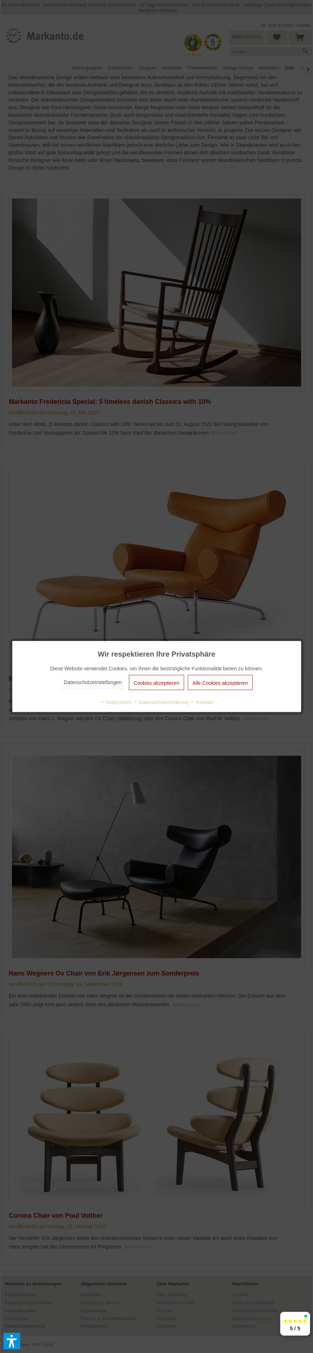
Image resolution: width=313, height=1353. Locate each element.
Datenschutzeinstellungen (93, 682)
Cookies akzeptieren (156, 683)
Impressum (115, 702)
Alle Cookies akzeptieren (220, 683)
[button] (12, 1341)
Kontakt (201, 702)
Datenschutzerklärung (160, 702)
